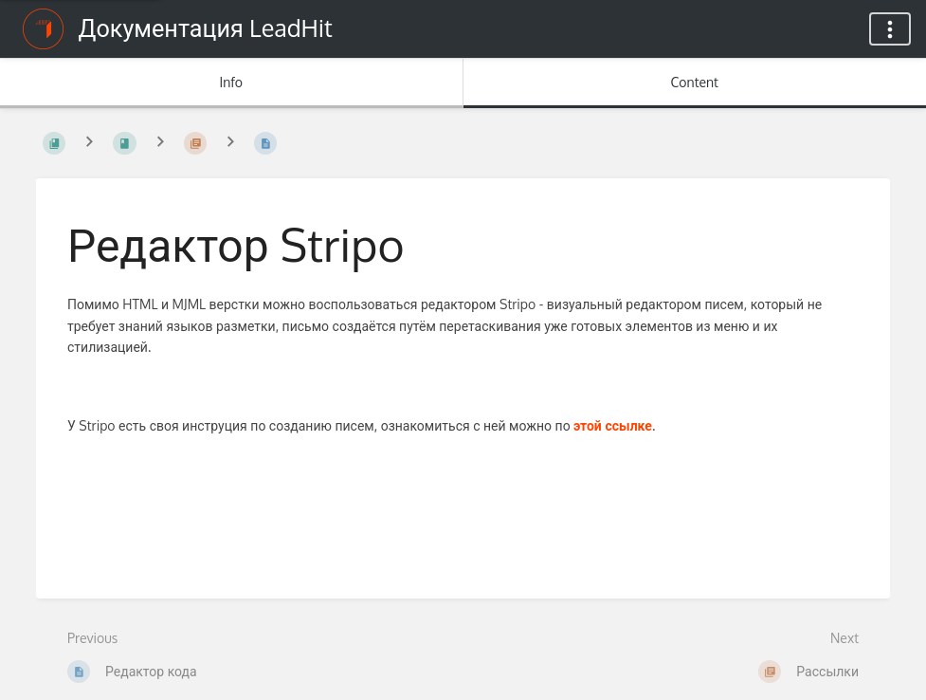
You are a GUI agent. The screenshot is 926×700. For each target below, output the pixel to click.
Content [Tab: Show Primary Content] (694, 82)
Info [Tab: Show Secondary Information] (231, 82)
